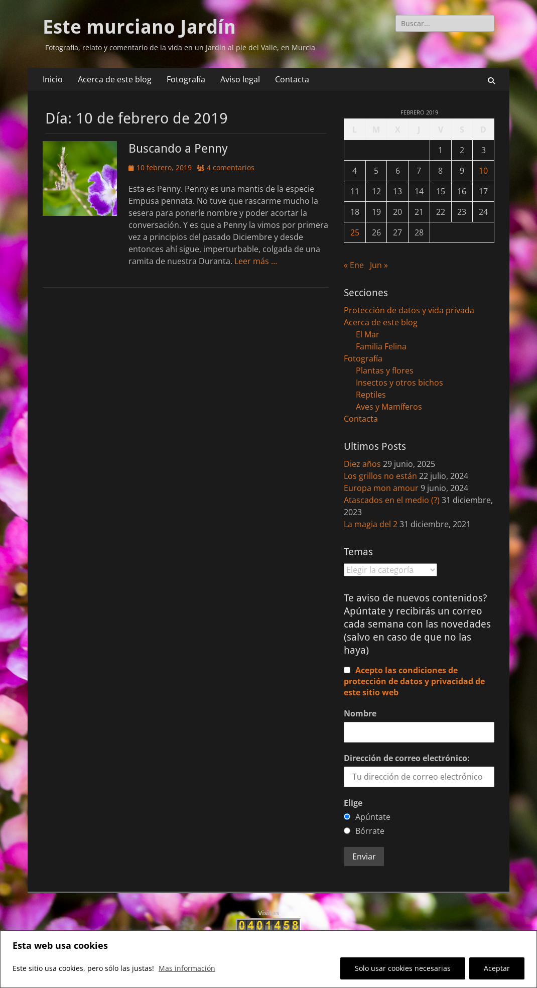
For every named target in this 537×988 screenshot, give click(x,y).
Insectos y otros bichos (399, 382)
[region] (268, 959)
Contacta (292, 79)
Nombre (360, 713)
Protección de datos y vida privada (409, 310)
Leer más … (255, 261)
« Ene (354, 265)
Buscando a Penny (178, 149)
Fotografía (186, 79)
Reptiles (371, 394)
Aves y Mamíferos (389, 406)
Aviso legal (240, 79)
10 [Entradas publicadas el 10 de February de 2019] (483, 170)
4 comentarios (230, 167)
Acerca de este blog (115, 79)
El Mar (367, 334)
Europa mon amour (381, 487)
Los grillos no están (380, 475)
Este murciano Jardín (139, 27)
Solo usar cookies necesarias (403, 968)
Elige (353, 802)
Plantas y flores (385, 370)
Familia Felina (381, 346)
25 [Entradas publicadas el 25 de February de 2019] (354, 232)
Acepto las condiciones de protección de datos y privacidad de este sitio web (414, 681)
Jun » (379, 265)
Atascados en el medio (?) (392, 500)
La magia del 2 (370, 524)
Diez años (362, 463)
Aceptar (497, 968)
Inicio (53, 79)
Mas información (187, 968)
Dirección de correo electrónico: (407, 758)
